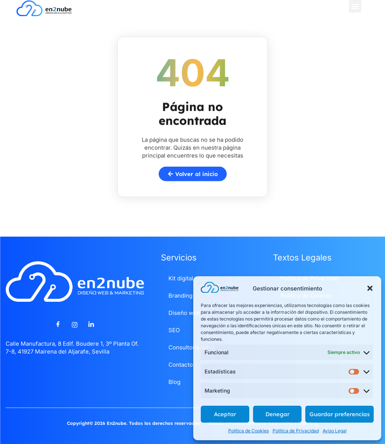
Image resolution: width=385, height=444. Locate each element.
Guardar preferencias (339, 414)
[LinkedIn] (91, 324)
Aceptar (225, 414)
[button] (370, 288)
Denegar (277, 414)
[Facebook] (58, 324)
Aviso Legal (335, 430)
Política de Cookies (248, 430)
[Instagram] (74, 324)
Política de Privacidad (296, 430)
